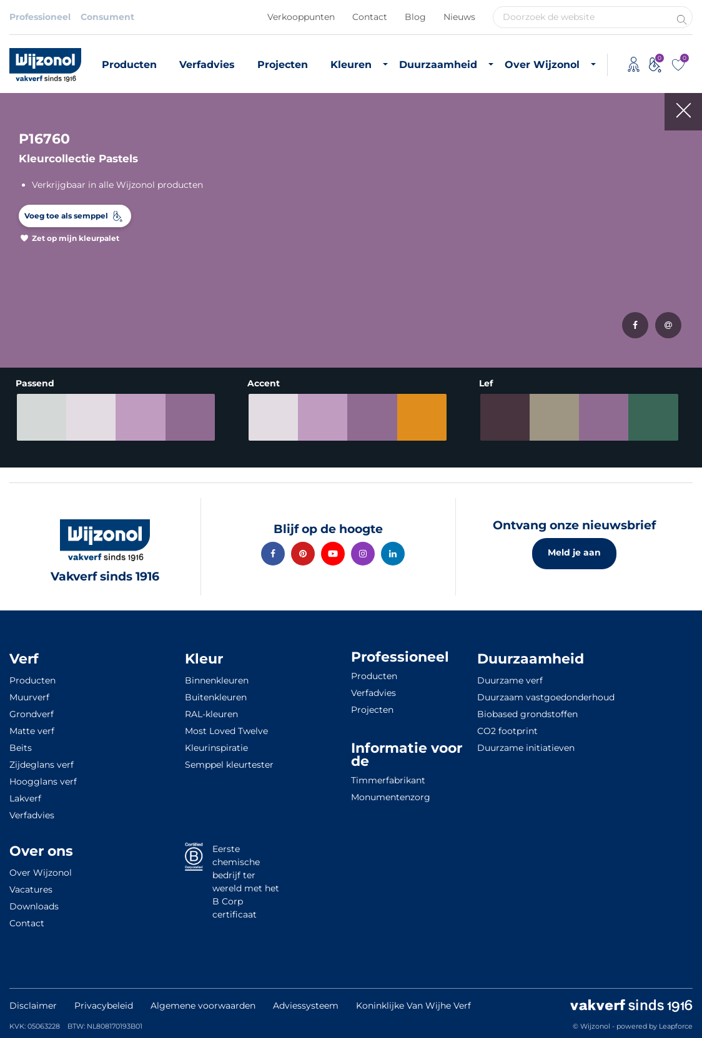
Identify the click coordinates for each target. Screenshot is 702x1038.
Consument (107, 16)
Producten (129, 65)
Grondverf (31, 714)
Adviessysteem (306, 1005)
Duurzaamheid (438, 65)
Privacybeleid (103, 1005)
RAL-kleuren (211, 714)
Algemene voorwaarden (203, 1005)
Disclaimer (33, 1005)
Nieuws (459, 16)
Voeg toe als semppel (66, 215)
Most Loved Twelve (226, 731)
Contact (369, 16)
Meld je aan (574, 552)
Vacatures (30, 889)
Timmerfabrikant (388, 780)
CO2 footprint (507, 731)
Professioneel (40, 16)
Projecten (282, 65)
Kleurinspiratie (216, 747)
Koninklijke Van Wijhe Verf (413, 1005)
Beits (20, 747)
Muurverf (29, 697)
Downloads (34, 906)
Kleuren (351, 65)
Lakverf (25, 798)
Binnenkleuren (217, 680)
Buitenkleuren (216, 697)
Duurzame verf (510, 680)
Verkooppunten (301, 16)
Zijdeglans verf (41, 764)
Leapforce (676, 1026)
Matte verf (31, 731)
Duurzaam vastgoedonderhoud (546, 697)
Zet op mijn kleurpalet (75, 238)
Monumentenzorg (390, 797)
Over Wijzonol (542, 65)
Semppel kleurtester (229, 764)
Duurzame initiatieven (526, 747)
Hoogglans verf (43, 781)
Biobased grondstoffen (527, 714)
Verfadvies (207, 65)
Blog (415, 16)
